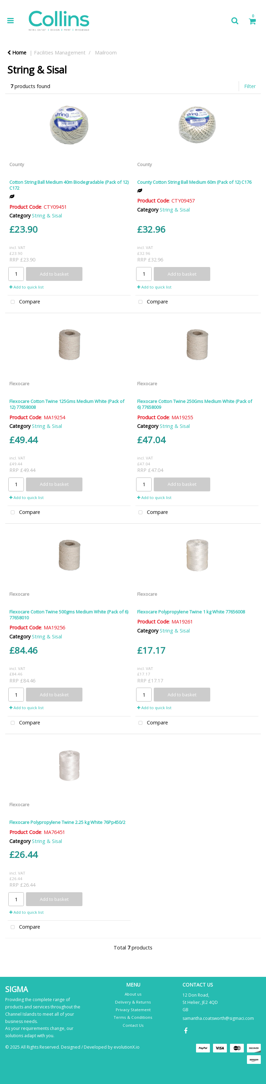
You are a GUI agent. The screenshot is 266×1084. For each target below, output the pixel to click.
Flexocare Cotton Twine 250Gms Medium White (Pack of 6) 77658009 (194, 404)
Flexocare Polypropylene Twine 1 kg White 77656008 (191, 612)
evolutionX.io (127, 1047)
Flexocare (19, 383)
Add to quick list (26, 287)
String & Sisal (47, 215)
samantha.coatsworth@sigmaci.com (218, 1018)
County (16, 164)
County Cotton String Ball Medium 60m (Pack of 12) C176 (194, 182)
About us (133, 994)
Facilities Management (60, 52)
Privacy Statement (133, 1009)
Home (16, 52)
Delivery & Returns (133, 1002)
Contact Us (133, 1025)
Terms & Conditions (133, 1017)
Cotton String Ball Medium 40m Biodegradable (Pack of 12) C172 (68, 185)
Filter (250, 86)
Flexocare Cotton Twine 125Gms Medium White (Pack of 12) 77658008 (66, 404)
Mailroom (106, 52)
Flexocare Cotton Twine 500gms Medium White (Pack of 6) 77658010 (68, 615)
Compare (24, 302)
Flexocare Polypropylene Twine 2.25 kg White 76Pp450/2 (67, 822)
